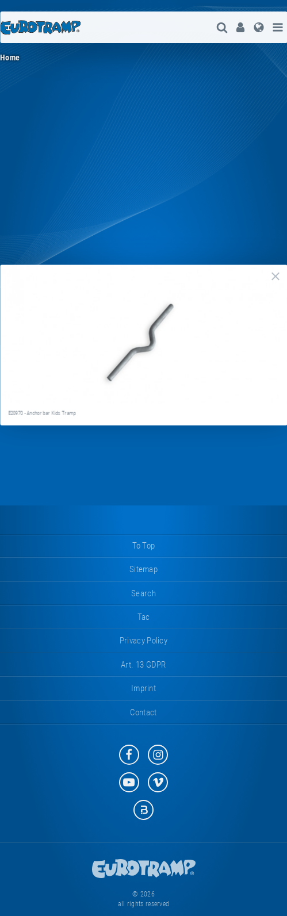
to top (143, 546)
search (143, 593)
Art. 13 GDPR (143, 665)
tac (143, 617)
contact (143, 712)
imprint (143, 688)
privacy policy (143, 640)
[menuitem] (240, 27)
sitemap (143, 569)
